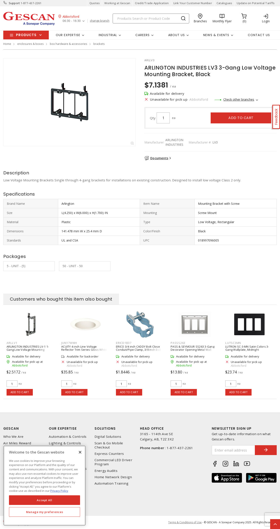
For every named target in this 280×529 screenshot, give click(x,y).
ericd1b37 (123, 343)
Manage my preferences (44, 512)
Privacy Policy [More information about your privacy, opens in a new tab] (59, 491)
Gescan (11, 428)
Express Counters (109, 454)
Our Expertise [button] (68, 35)
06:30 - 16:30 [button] (72, 21)
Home (7, 44)
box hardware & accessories (68, 44)
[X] (80, 452)
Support (14, 3)
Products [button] (26, 35)
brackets (99, 44)
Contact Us (259, 35)
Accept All (44, 500)
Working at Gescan (117, 3)
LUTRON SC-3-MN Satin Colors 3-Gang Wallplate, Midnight (247, 348)
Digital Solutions (107, 436)
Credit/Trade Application (152, 3)
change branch (99, 21)
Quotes (94, 3)
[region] (45, 485)
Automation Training (111, 483)
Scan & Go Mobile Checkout (108, 445)
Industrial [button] (108, 35)
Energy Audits (105, 471)
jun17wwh (69, 343)
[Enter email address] (233, 450)
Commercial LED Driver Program (113, 462)
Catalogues (224, 3)
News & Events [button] (216, 35)
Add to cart (241, 117)
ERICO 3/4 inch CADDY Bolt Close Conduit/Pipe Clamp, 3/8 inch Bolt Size (138, 350)
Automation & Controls (67, 436)
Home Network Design (113, 477)
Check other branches (238, 99)
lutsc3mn (233, 343)
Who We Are (13, 436)
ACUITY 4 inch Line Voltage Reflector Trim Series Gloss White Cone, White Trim (84, 350)
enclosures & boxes (30, 44)
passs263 (178, 343)
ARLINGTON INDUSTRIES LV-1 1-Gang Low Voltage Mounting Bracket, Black (28, 350)
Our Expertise (63, 428)
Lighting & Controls (65, 443)
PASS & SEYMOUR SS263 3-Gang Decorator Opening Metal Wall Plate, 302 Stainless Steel (192, 350)
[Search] (151, 18)
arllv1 (12, 343)
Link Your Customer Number (192, 3)
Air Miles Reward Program (17, 445)
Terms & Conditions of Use (185, 522)
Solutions (105, 428)
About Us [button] (176, 35)
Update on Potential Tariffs (256, 3)
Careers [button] (142, 35)
